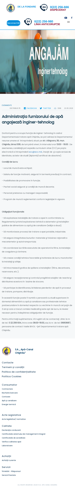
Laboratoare (7, 445)
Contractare (7, 389)
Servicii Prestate (9, 475)
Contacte (7, 362)
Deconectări (13, 23)
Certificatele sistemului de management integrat (23, 434)
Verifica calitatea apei (11, 441)
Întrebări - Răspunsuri (11, 471)
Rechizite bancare (10, 393)
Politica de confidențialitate (19, 371)
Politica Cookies (11, 376)
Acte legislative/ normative (14, 419)
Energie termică (9, 404)
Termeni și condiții (13, 367)
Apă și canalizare (9, 400)
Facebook (32, 108)
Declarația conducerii (11, 430)
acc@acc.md (35, 151)
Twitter (47, 108)
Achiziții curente (9, 460)
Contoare (6, 396)
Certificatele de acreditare (13, 438)
